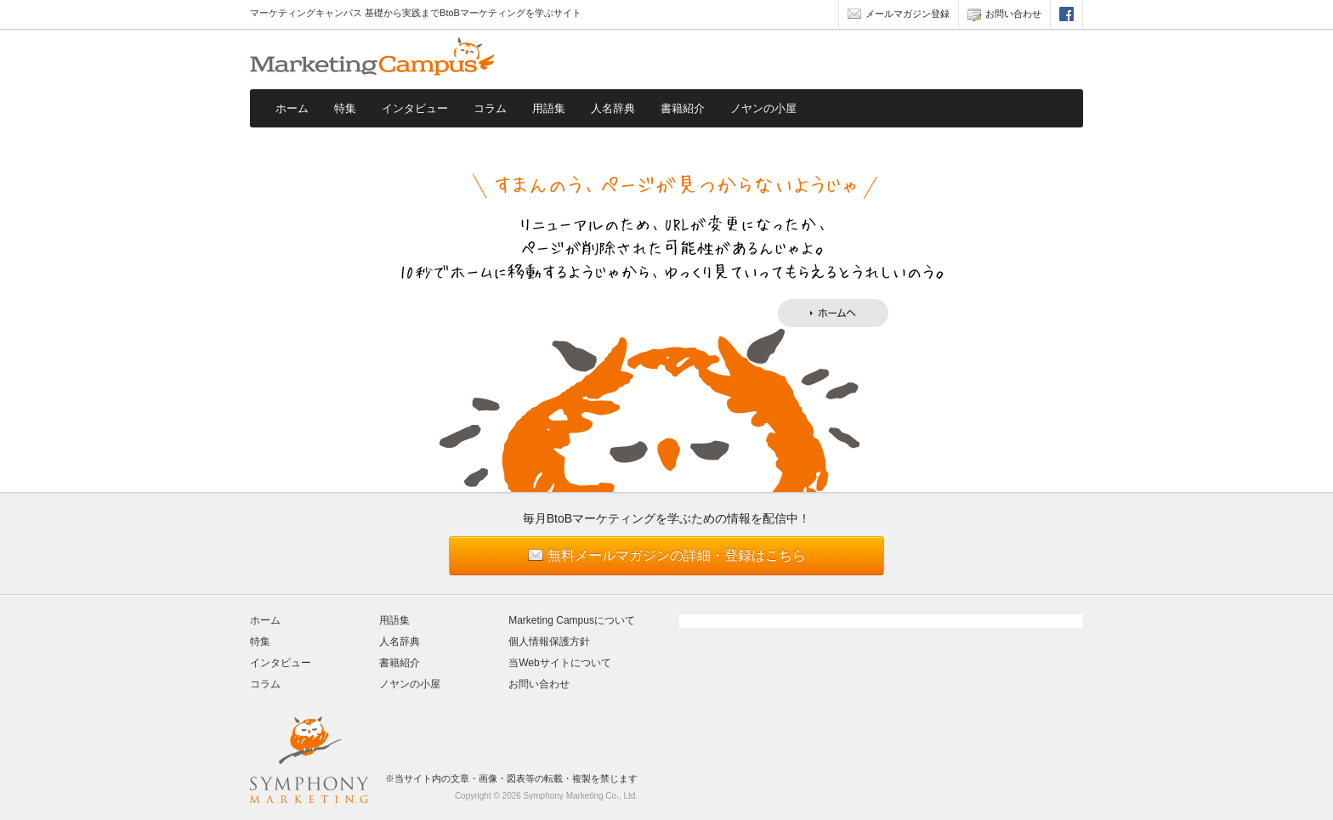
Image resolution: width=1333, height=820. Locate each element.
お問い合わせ (1004, 15)
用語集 (548, 108)
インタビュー (415, 108)
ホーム (292, 108)
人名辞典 (613, 108)
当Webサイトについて (559, 663)
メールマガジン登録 (899, 15)
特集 (345, 108)
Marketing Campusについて (571, 620)
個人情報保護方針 (549, 642)
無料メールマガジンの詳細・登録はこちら (676, 555)
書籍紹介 (683, 108)
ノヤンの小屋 (763, 108)
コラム (490, 108)
